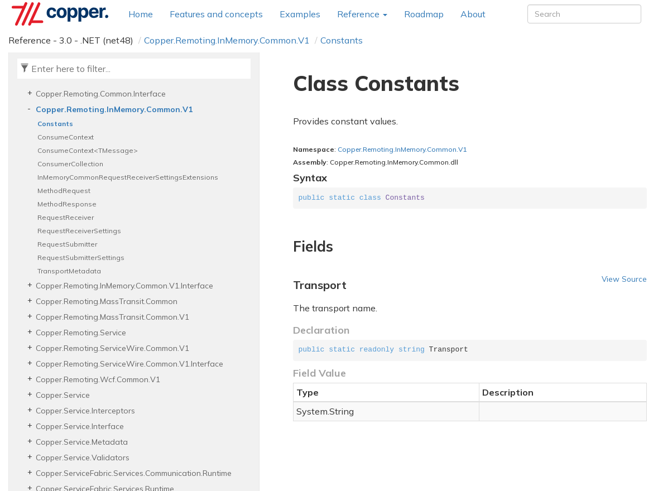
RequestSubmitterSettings (80, 257)
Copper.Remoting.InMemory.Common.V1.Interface (124, 286)
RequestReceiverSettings (79, 231)
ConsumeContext (65, 137)
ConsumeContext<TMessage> (87, 150)
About (473, 14)
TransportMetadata (69, 271)
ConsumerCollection (70, 164)
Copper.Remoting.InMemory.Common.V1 (227, 40)
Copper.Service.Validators (82, 458)
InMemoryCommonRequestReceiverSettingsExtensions (127, 177)
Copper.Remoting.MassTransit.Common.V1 (112, 317)
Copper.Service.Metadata (82, 442)
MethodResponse (67, 204)
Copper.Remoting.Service (81, 333)
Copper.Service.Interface (80, 426)
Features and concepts (216, 14)
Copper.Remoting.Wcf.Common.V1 (98, 379)
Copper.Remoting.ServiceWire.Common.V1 (112, 348)
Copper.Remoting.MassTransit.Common (106, 301)
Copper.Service (63, 395)
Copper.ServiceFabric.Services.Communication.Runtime (134, 473)
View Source (624, 278)
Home (140, 14)
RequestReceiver (65, 217)
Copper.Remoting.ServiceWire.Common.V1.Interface (129, 364)
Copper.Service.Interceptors (85, 411)
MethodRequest (63, 190)
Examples (300, 14)
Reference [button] (362, 14)
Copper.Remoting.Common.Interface (101, 94)
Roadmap (424, 14)
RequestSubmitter (67, 244)
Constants (341, 40)
